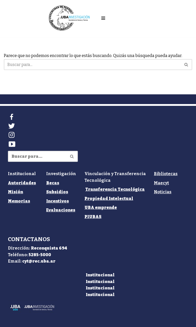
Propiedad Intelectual (108, 198)
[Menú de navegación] (103, 18)
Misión (15, 191)
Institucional (100, 275)
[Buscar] (92, 64)
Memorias (19, 201)
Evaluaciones (60, 210)
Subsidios (57, 191)
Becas (52, 183)
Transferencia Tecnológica (115, 189)
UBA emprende (100, 207)
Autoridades (22, 183)
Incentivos (57, 201)
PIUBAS (93, 216)
